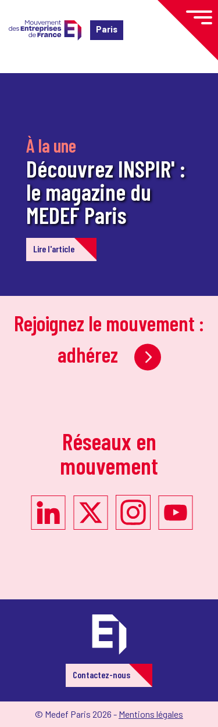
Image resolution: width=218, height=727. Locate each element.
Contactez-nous (101, 674)
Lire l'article (53, 248)
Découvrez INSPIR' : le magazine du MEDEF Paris (105, 191)
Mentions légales (151, 713)
